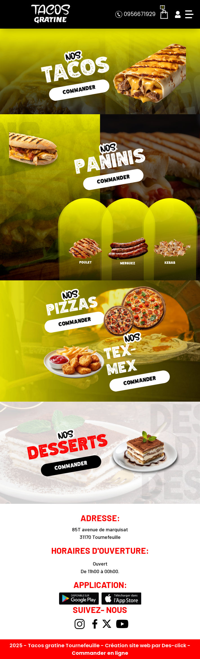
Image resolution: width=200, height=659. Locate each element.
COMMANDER (79, 89)
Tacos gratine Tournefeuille (64, 645)
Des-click (174, 645)
